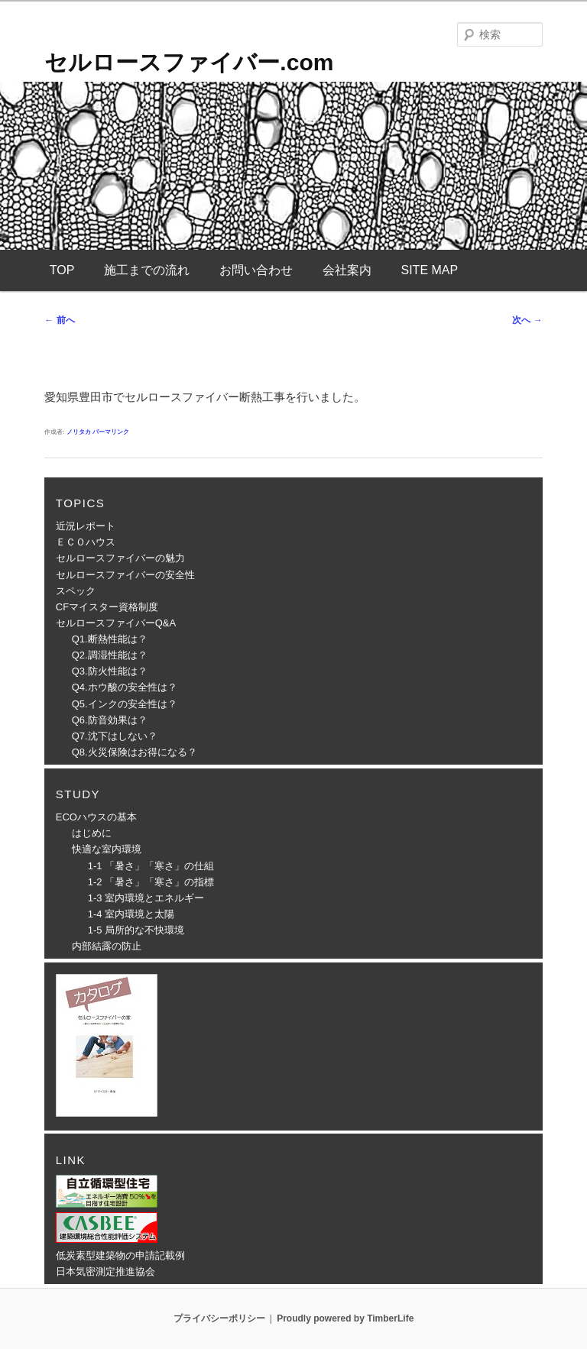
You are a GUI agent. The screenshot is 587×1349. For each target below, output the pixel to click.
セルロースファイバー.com (188, 62)
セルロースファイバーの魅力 (120, 558)
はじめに (92, 833)
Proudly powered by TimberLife (345, 1318)
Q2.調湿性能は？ (110, 655)
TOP (62, 270)
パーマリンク (110, 432)
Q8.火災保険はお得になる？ (134, 752)
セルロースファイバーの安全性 (125, 575)
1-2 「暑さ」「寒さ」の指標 (151, 882)
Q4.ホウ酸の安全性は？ (124, 687)
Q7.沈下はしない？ (114, 736)
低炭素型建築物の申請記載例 (120, 1255)
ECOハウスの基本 (96, 817)
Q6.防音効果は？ (110, 720)
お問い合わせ (256, 270)
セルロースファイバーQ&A (116, 623)
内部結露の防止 (106, 946)
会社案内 (347, 270)
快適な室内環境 (106, 849)
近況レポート (85, 526)
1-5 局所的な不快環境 (136, 930)
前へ (59, 320)
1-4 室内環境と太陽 (131, 914)
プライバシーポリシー (219, 1318)
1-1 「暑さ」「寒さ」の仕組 (151, 866)
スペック (76, 591)
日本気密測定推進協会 (105, 1271)
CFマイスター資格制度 (107, 607)
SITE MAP (429, 270)
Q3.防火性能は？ (110, 671)
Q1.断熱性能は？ (110, 639)
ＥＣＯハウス (85, 542)
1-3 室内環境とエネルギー (146, 898)
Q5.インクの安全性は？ (124, 704)
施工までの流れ (147, 270)
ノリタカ (78, 432)
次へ (527, 320)
